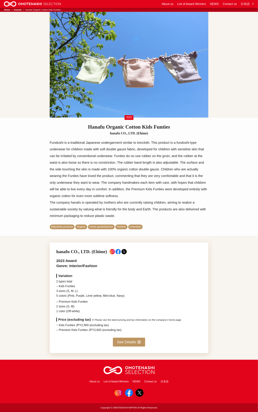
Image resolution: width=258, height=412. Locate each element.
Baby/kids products (62, 226)
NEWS (214, 4)
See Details (129, 342)
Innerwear (135, 226)
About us (167, 4)
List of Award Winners (191, 4)
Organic (81, 226)
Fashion (121, 226)
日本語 (247, 4)
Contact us (230, 4)
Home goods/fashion (101, 226)
